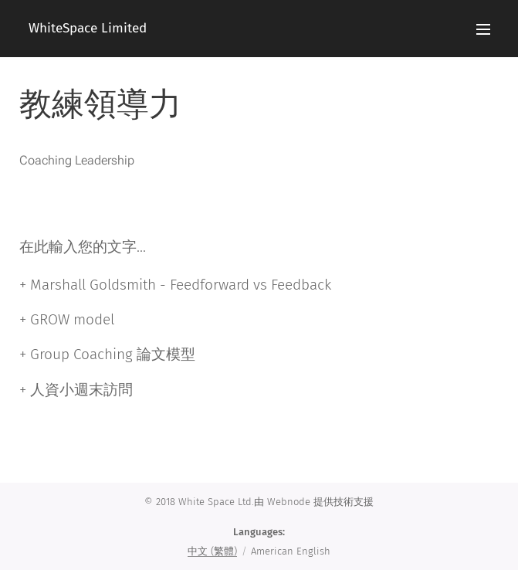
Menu (483, 29)
